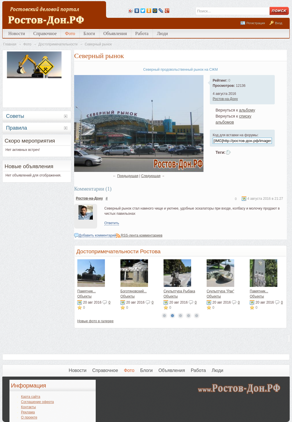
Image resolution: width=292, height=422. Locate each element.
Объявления (115, 33)
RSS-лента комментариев (141, 235)
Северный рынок (98, 44)
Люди (162, 33)
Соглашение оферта (37, 402)
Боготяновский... (133, 291)
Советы (15, 116)
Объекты (84, 296)
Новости (16, 33)
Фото (70, 33)
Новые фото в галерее (95, 321)
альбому (247, 110)
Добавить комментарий (97, 235)
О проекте (29, 417)
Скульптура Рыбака (179, 291)
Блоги (89, 33)
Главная (9, 44)
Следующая (150, 176)
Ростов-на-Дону (225, 99)
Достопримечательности (58, 44)
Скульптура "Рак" (220, 291)
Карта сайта (30, 397)
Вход (278, 23)
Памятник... (86, 291)
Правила (16, 128)
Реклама (28, 412)
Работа (142, 33)
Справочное (45, 33)
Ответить (111, 223)
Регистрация (255, 23)
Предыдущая (127, 176)
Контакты (28, 407)
